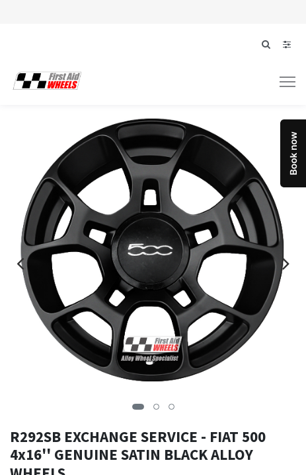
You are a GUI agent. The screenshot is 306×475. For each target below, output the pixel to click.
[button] (138, 406)
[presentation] (20, 263)
